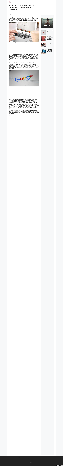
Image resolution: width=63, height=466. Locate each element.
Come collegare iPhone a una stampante (49, 44)
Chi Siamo (25, 464)
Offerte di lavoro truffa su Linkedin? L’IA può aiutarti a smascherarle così (50, 51)
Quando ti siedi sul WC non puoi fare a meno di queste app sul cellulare (47, 24)
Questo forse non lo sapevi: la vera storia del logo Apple (50, 31)
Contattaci (37, 460)
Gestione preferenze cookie (60, 465)
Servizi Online (12, 115)
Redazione (29, 464)
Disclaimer (37, 464)
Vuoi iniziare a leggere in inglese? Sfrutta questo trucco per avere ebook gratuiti (50, 38)
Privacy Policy (33, 464)
